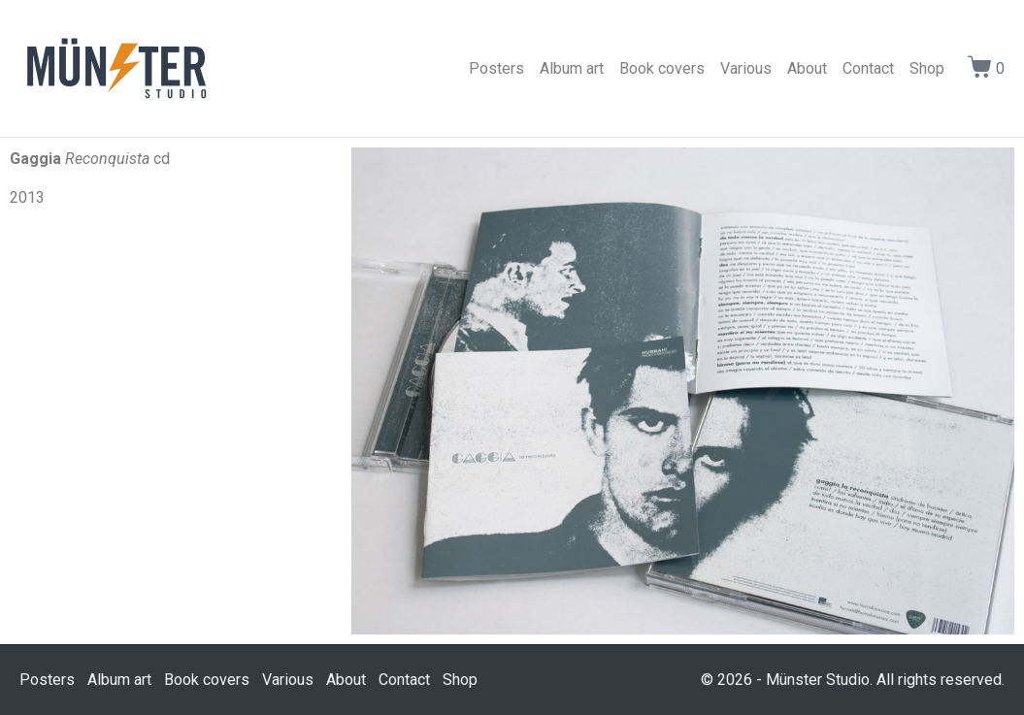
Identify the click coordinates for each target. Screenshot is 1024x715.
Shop (926, 68)
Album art (572, 68)
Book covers (662, 68)
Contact (868, 68)
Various (746, 68)
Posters (496, 68)
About (807, 68)
